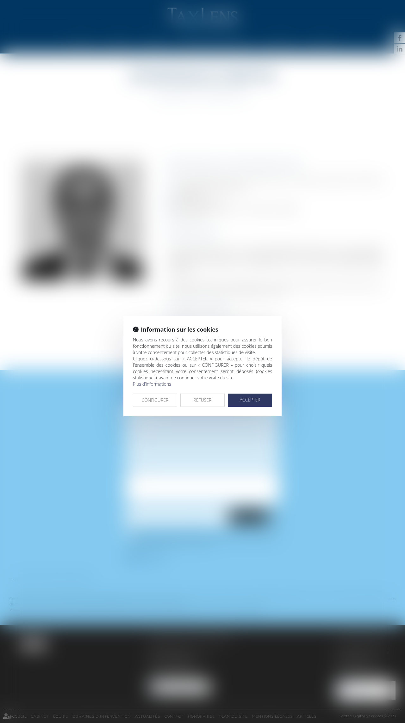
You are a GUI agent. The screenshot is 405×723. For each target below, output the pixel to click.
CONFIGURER (155, 400)
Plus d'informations (152, 384)
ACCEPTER (250, 400)
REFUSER (203, 400)
